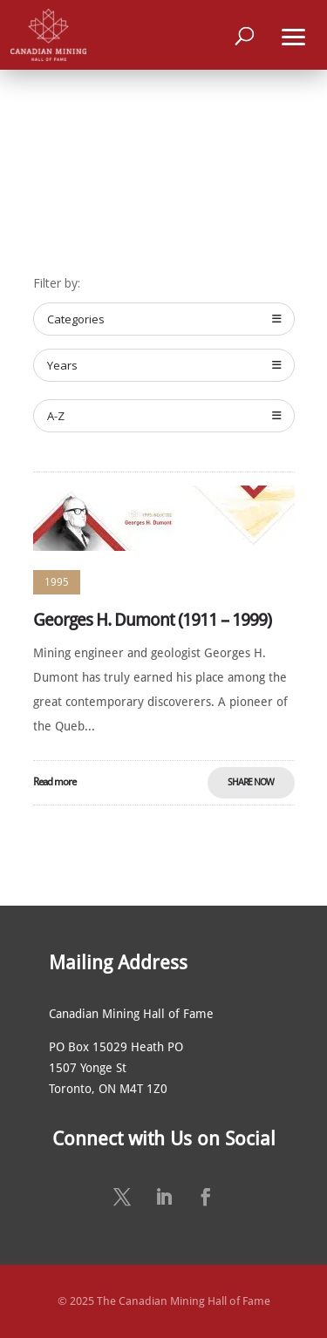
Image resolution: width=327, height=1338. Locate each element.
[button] (294, 35)
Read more (54, 782)
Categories (164, 319)
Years (164, 365)
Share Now (251, 782)
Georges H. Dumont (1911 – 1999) (152, 619)
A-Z (164, 416)
